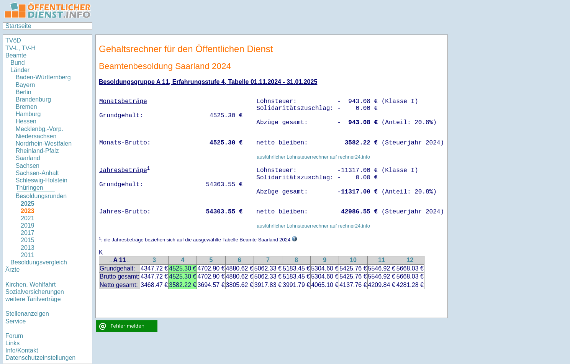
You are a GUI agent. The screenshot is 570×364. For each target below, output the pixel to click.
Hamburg (28, 114)
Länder (19, 70)
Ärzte (12, 269)
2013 (27, 247)
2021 (27, 218)
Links (12, 343)
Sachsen (27, 165)
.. (111, 261)
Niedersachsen (36, 136)
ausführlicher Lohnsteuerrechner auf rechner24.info (313, 157)
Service (15, 321)
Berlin (23, 92)
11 (381, 260)
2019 (27, 225)
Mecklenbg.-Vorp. (40, 129)
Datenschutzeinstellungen (40, 357)
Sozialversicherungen (34, 292)
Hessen (26, 121)
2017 (27, 233)
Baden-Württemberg (43, 77)
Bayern (25, 85)
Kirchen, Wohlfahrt (30, 284)
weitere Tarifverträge (33, 299)
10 (353, 260)
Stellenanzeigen (27, 313)
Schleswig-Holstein (41, 180)
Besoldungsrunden (41, 196)
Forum (14, 336)
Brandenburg (33, 99)
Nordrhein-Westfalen (44, 143)
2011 (27, 255)
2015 (27, 240)
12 (409, 260)
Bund (17, 62)
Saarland (28, 158)
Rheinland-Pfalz (37, 151)
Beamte (15, 55)
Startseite (18, 26)
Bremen (26, 106)
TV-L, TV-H (20, 48)
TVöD (13, 40)
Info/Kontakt (21, 350)
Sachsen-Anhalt (37, 173)
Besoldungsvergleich (38, 262)
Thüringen (29, 187)
